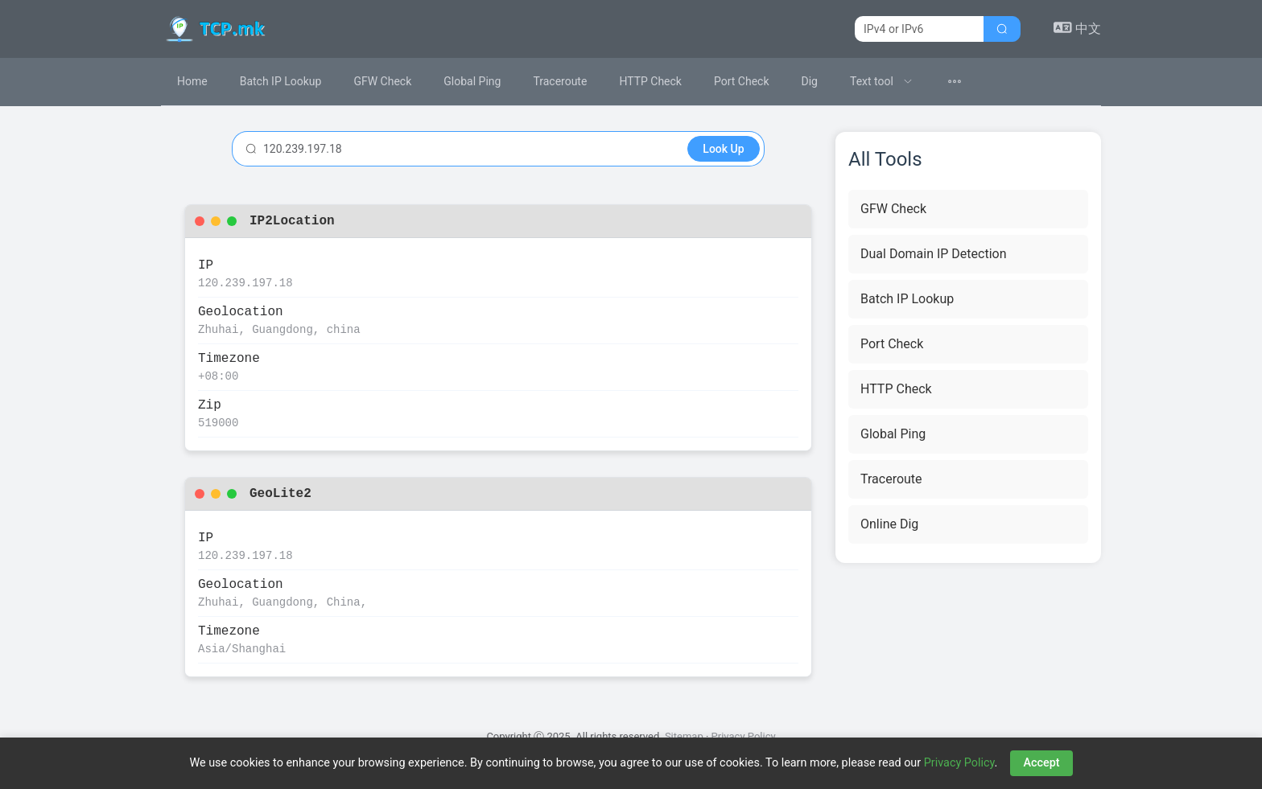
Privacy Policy (743, 736)
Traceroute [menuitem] (560, 81)
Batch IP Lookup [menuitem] (281, 81)
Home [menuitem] (192, 81)
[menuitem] (881, 81)
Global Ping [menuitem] (472, 81)
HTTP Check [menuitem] (650, 81)
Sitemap (684, 736)
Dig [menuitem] (810, 81)
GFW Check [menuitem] (382, 81)
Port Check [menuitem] (741, 81)
